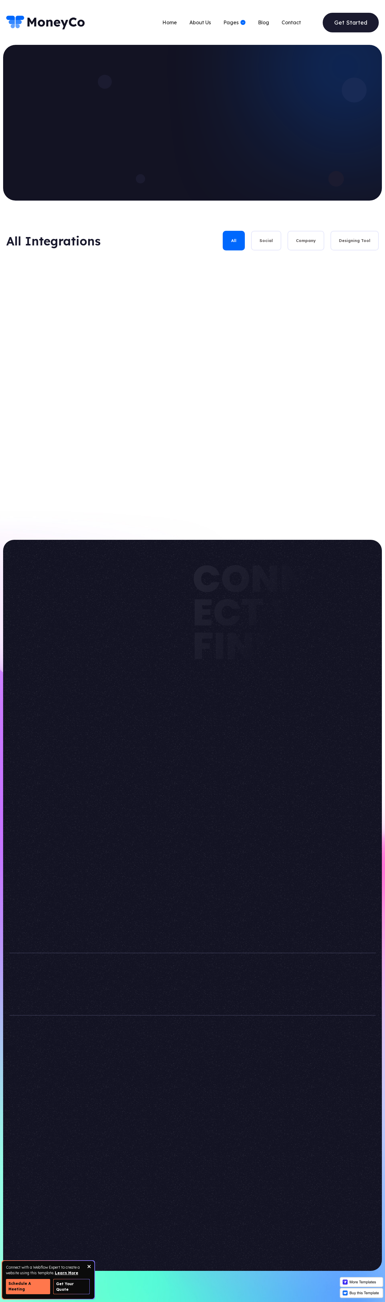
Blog (263, 22)
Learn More (66, 1273)
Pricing (148, 1182)
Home (169, 22)
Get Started (350, 22)
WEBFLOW (299, 1105)
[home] (45, 22)
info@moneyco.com (288, 976)
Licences (216, 1208)
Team (146, 1168)
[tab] (234, 241)
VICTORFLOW (235, 1105)
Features (94, 1208)
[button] (234, 22)
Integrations (164, 1195)
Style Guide (220, 1168)
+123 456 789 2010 (284, 991)
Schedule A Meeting (19, 1286)
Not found (218, 1195)
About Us (200, 22)
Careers (158, 1208)
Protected (218, 1182)
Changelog (219, 1221)
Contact (291, 22)
